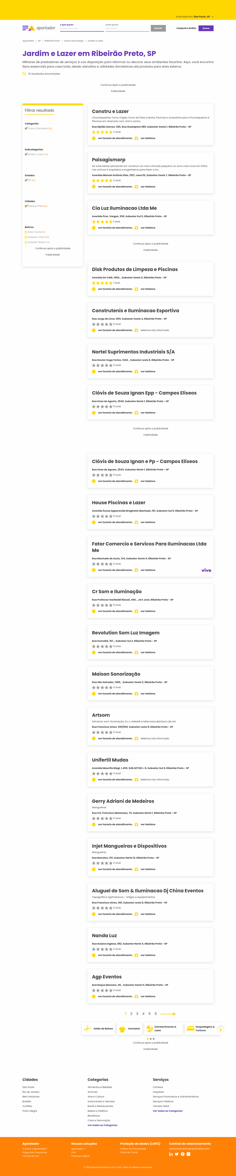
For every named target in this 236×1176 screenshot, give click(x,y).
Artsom (104, 715)
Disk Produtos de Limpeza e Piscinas (138, 269)
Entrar (206, 28)
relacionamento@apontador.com (189, 1148)
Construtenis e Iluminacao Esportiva (138, 310)
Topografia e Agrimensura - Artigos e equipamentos (126, 897)
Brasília (26, 1101)
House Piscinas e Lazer (122, 502)
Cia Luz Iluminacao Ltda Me (127, 208)
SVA (73, 1152)
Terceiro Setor (161, 1106)
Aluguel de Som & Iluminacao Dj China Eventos (151, 890)
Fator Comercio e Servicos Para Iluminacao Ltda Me (152, 547)
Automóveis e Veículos (101, 1101)
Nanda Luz (107, 935)
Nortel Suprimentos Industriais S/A (136, 352)
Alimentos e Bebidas (100, 1087)
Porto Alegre (29, 1111)
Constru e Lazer (113, 111)
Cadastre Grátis (186, 28)
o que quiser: (67, 25)
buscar (158, 28)
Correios (158, 1087)
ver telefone (151, 138)
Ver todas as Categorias (102, 1125)
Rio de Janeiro (30, 1092)
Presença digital (80, 1155)
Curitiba (27, 1106)
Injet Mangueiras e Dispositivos (132, 846)
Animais (92, 1092)
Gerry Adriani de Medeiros (126, 801)
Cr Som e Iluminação (120, 591)
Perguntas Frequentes (34, 1152)
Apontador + (78, 1148)
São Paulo (28, 1087)
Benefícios (94, 1115)
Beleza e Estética (98, 1111)
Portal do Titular (129, 1152)
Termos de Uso (30, 1155)
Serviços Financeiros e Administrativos (176, 1096)
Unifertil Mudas (113, 760)
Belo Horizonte (30, 1096)
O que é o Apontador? (34, 1148)
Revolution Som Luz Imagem (129, 632)
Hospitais (158, 1092)
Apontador (28, 40)
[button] (149, 1039)
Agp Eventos (110, 976)
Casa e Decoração (99, 1120)
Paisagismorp (112, 159)
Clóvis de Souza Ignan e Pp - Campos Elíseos (148, 461)
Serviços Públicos (163, 1101)
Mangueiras (102, 807)
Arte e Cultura (96, 1096)
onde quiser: (112, 25)
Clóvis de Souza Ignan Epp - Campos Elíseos (147, 393)
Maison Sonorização (119, 674)
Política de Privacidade (133, 1148)
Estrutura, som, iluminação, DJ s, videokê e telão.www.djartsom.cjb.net (137, 721)
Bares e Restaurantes (100, 1106)
